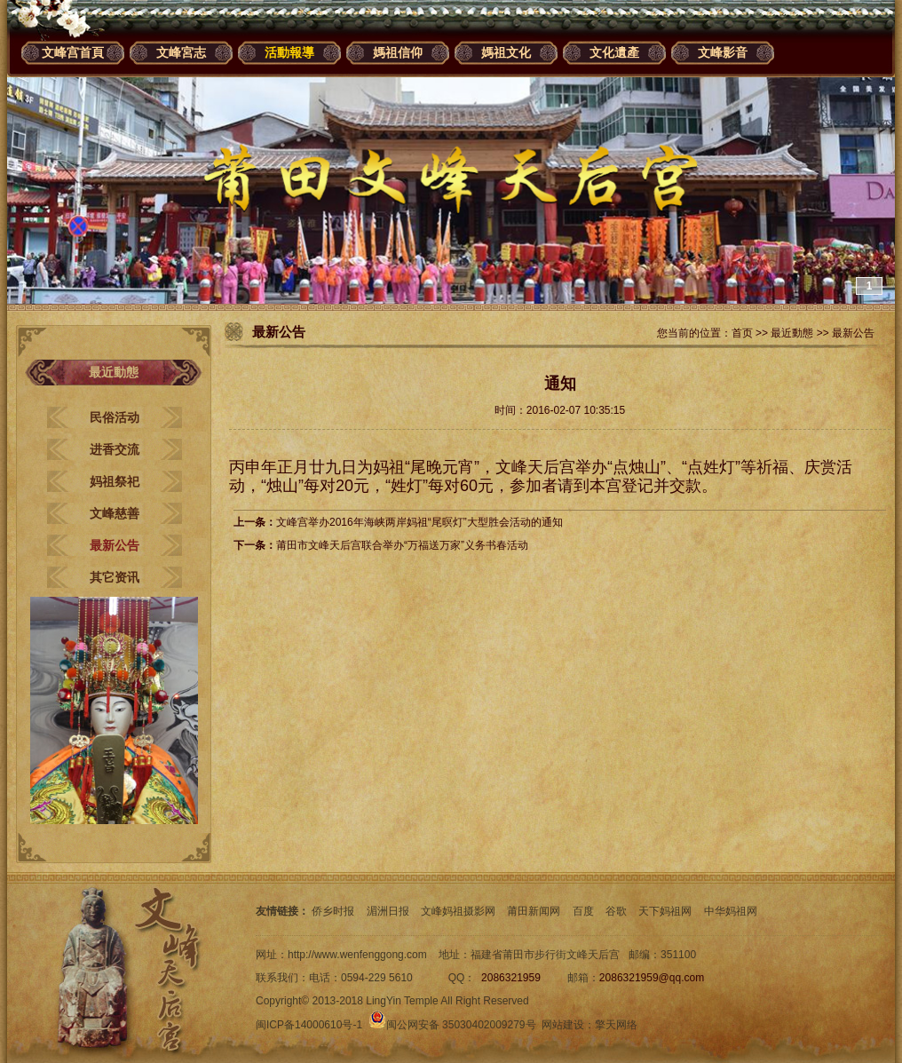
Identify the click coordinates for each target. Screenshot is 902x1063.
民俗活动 (114, 417)
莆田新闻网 (533, 911)
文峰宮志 (181, 52)
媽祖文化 (506, 52)
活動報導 (289, 52)
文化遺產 (614, 52)
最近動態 (792, 333)
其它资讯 (114, 577)
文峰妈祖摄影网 (458, 911)
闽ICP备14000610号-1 (309, 1025)
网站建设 (563, 1025)
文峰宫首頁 (73, 52)
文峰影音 (723, 52)
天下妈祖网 (665, 911)
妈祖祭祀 (114, 481)
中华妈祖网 (730, 911)
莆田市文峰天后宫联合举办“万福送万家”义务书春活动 (402, 545)
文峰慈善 (114, 513)
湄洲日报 (388, 911)
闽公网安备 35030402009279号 (452, 1025)
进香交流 (114, 449)
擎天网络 (616, 1025)
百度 (583, 911)
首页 (742, 333)
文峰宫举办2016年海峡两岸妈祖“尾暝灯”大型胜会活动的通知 (419, 522)
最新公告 (114, 545)
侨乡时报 (333, 911)
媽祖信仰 (398, 52)
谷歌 (616, 911)
